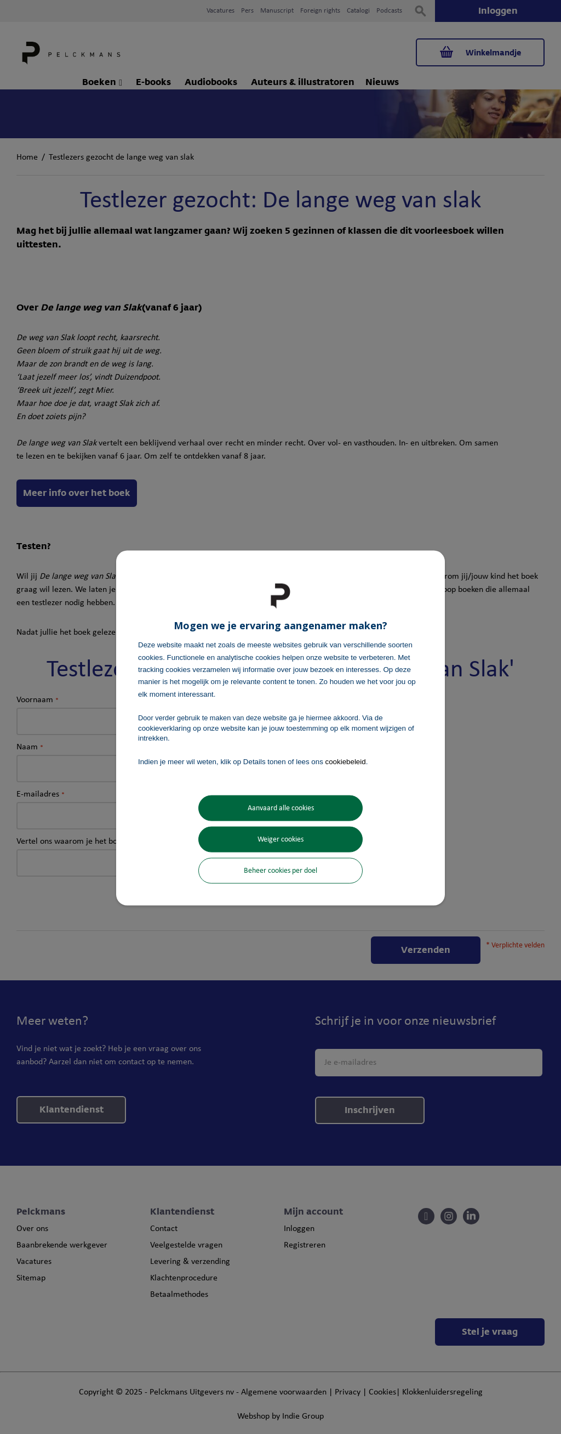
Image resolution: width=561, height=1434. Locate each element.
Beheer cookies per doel (280, 870)
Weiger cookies (280, 839)
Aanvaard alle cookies (281, 808)
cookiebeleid (345, 762)
